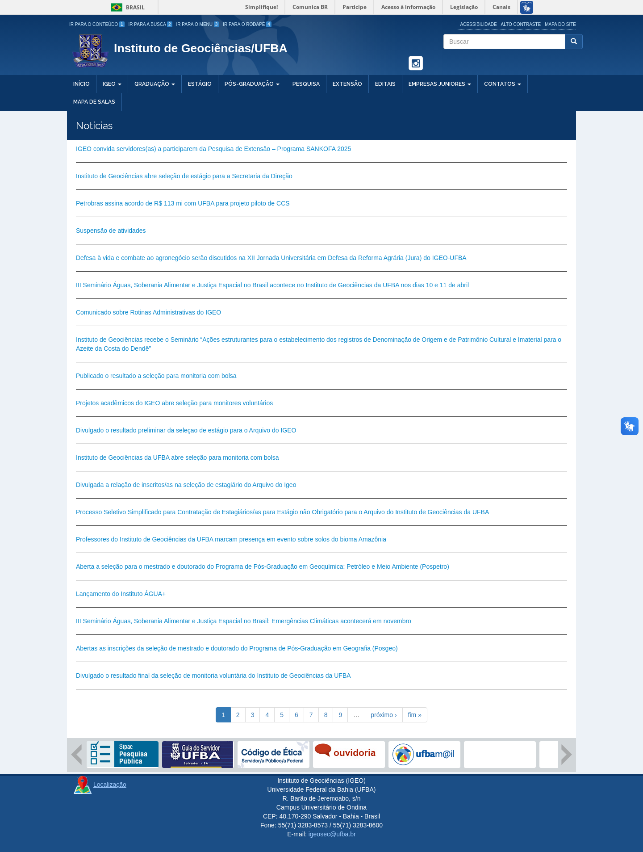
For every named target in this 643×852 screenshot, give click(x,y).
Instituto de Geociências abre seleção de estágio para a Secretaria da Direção (184, 176)
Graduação (154, 84)
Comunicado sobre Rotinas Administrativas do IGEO (148, 312)
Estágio (200, 84)
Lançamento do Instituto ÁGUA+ (121, 593)
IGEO (112, 84)
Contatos (502, 84)
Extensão (347, 84)
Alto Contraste (521, 24)
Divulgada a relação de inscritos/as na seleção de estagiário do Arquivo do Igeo (186, 484)
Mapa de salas (94, 102)
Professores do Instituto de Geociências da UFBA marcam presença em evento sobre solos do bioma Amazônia (231, 539)
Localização (109, 784)
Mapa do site (560, 24)
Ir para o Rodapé (247, 24)
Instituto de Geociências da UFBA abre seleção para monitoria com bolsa (177, 457)
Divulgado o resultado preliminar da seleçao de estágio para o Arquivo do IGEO (186, 430)
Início (81, 84)
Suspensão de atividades (111, 230)
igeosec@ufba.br (332, 834)
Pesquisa (306, 84)
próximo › (384, 714)
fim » (415, 714)
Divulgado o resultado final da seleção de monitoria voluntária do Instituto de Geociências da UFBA (213, 675)
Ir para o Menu (197, 24)
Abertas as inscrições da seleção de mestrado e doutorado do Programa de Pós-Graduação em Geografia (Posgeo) (237, 648)
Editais (385, 84)
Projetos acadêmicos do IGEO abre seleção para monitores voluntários (174, 403)
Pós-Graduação (252, 84)
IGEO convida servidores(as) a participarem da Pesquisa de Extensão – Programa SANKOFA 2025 (213, 148)
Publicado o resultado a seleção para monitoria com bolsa (156, 375)
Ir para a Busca (150, 24)
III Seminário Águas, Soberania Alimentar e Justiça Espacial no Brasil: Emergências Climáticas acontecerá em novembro (243, 621)
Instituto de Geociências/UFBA (201, 48)
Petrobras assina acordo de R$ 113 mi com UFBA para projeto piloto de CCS (183, 203)
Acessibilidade (478, 24)
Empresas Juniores (440, 84)
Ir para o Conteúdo (97, 24)
